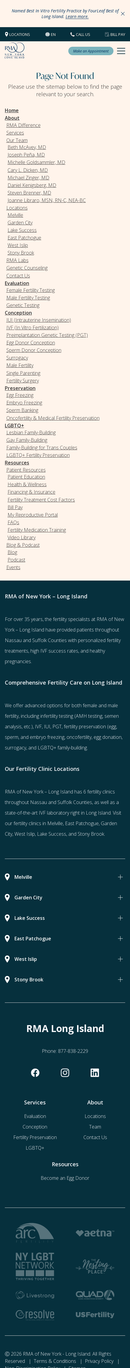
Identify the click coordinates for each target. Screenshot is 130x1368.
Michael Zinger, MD (28, 177)
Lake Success (22, 230)
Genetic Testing (22, 305)
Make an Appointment (91, 51)
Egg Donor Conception (30, 342)
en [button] (53, 34)
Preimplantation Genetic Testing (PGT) (47, 335)
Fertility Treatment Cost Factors (41, 499)
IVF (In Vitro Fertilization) (32, 327)
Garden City (20, 222)
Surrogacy (17, 357)
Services (15, 132)
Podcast (16, 559)
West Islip (18, 245)
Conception (18, 312)
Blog (12, 552)
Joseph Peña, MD (26, 154)
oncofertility (79, 737)
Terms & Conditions (55, 1361)
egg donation (108, 737)
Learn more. (77, 16)
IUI (47, 726)
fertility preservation (85, 726)
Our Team (17, 140)
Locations (19, 34)
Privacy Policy (99, 1361)
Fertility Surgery (22, 380)
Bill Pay (117, 34)
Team (95, 1126)
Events (13, 567)
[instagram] (65, 1073)
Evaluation (17, 283)
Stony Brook (21, 252)
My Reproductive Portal (33, 514)
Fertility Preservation (35, 1137)
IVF (38, 726)
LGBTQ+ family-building (62, 747)
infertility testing (56, 716)
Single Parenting (23, 373)
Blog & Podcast (23, 545)
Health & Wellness (27, 484)
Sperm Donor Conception (33, 350)
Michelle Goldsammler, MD (36, 162)
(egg (111, 726)
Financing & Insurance (31, 492)
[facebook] (35, 1073)
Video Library (22, 537)
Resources (17, 462)
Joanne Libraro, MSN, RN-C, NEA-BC (47, 200)
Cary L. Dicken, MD (28, 170)
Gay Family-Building (26, 440)
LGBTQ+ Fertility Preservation (38, 455)
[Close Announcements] (122, 13)
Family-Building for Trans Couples (41, 447)
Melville (15, 215)
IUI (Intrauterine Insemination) (38, 320)
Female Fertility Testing (30, 290)
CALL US (83, 34)
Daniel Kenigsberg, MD (32, 185)
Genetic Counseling (27, 267)
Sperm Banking (22, 410)
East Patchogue (24, 237)
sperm (11, 737)
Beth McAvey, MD (27, 147)
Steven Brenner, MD (29, 192)
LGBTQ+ (14, 425)
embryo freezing (47, 737)
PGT (57, 726)
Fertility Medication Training (37, 530)
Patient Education (26, 476)
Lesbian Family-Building (31, 432)
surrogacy (15, 747)
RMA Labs (17, 260)
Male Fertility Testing (28, 297)
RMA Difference (23, 125)
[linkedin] (95, 1073)
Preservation (20, 388)
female (90, 705)
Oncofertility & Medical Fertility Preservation (53, 418)
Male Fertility (19, 365)
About (12, 118)
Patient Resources (26, 470)
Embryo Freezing (24, 402)
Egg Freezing (19, 395)
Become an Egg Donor (65, 1178)
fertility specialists (71, 619)
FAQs (13, 522)
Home (12, 110)
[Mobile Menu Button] (121, 51)
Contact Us (18, 275)
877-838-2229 (73, 1051)
